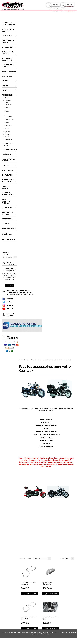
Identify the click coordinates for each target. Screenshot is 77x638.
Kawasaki (8, 100)
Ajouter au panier (31, 593)
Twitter (7, 302)
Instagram (8, 305)
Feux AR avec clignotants (47, 583)
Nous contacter (9, 279)
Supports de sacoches (7, 140)
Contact (69, 5)
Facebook (8, 299)
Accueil (20, 360)
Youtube (7, 308)
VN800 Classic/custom (9, 103)
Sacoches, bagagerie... (7, 135)
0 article (55, 5)
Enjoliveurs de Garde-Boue (8, 144)
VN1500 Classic (9, 119)
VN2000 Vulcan (10, 125)
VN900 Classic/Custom (9, 112)
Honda (7, 98)
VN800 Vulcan (9, 108)
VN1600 (8, 122)
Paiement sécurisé (9, 342)
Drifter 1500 (9, 116)
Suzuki (7, 129)
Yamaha (7, 131)
